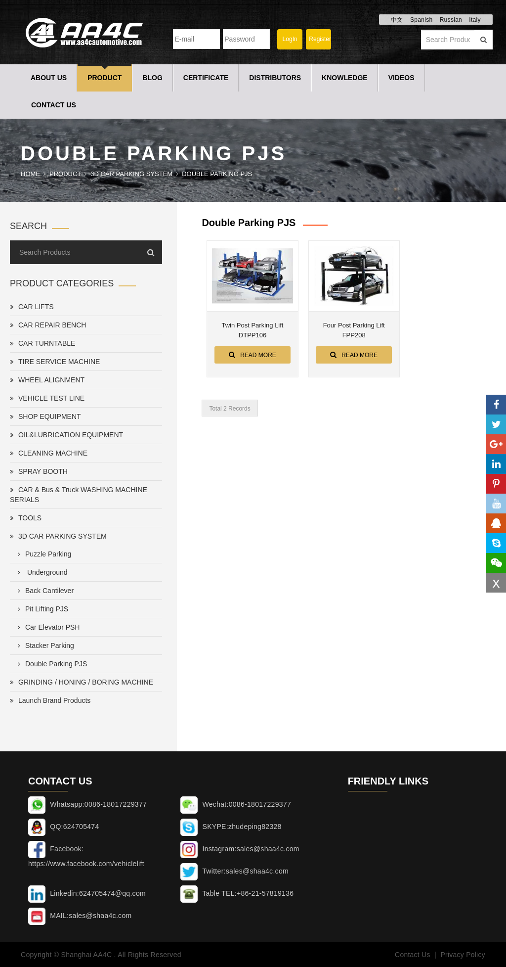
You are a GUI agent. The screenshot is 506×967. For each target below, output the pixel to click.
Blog (152, 78)
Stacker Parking (44, 645)
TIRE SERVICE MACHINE (55, 362)
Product (104, 78)
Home (30, 174)
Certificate (206, 78)
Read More (252, 355)
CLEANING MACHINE (48, 453)
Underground (41, 572)
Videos (401, 78)
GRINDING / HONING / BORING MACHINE (81, 682)
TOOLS (26, 518)
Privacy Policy (462, 955)
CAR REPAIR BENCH (48, 325)
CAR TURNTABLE (42, 343)
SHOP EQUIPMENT (45, 416)
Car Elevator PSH (47, 627)
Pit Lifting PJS (41, 609)
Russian (451, 19)
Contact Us (53, 105)
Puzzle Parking (42, 554)
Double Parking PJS (217, 174)
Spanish (421, 19)
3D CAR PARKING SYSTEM (131, 174)
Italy (475, 19)
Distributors (275, 78)
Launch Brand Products (50, 700)
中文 (397, 19)
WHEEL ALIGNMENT (47, 380)
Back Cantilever (44, 591)
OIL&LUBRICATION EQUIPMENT (66, 435)
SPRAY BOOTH (39, 471)
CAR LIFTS (32, 307)
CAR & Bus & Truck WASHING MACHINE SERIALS (78, 495)
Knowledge (345, 78)
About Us (49, 78)
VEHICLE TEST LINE (47, 398)
